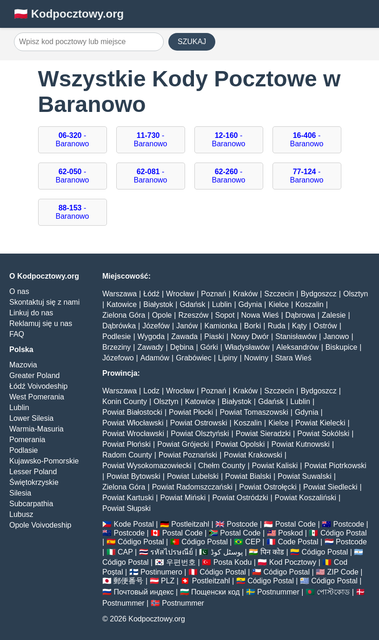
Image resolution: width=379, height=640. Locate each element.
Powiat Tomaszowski (253, 412)
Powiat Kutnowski (301, 444)
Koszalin (309, 304)
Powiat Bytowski (133, 476)
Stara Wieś (293, 358)
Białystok (158, 304)
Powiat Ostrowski (198, 423)
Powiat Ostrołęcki (268, 487)
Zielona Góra (124, 315)
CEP (252, 542)
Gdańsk (192, 304)
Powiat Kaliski (275, 466)
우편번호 (181, 562)
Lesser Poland (33, 472)
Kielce (278, 304)
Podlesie (116, 336)
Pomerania (27, 440)
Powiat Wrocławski (133, 434)
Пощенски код (215, 592)
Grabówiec (193, 358)
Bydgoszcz (318, 294)
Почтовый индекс (143, 592)
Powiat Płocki (191, 412)
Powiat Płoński (126, 444)
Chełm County (221, 466)
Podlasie (23, 450)
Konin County (124, 401)
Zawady (151, 347)
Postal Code (295, 524)
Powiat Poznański (188, 455)
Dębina (182, 347)
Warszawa (119, 294)
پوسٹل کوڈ (227, 552)
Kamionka (220, 326)
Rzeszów (194, 315)
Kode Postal (133, 524)
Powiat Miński (183, 498)
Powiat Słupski (126, 508)
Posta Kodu (232, 562)
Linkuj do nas (31, 313)
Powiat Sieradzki (263, 434)
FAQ (16, 334)
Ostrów (325, 326)
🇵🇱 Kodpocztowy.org (69, 13)
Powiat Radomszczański (192, 487)
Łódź (151, 294)
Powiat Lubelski (193, 476)
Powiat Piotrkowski (335, 466)
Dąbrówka (119, 326)
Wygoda (151, 336)
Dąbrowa (300, 315)
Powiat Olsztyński (200, 434)
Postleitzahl (190, 524)
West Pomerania (36, 397)
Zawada (184, 336)
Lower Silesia (31, 418)
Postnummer (278, 592)
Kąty (299, 326)
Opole (162, 315)
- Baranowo (72, 139)
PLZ (167, 581)
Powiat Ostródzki (240, 498)
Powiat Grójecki (183, 444)
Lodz (151, 391)
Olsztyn (355, 294)
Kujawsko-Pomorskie (44, 461)
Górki (209, 347)
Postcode (242, 524)
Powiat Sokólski (323, 434)
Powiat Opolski (240, 444)
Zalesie (334, 315)
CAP (125, 552)
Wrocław (180, 294)
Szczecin (279, 294)
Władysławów (247, 347)
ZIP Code (343, 572)
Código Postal (343, 533)
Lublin (19, 407)
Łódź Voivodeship (38, 386)
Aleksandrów (297, 347)
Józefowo (118, 358)
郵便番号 (128, 581)
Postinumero (161, 572)
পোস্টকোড (333, 592)
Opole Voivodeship (40, 525)
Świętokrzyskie (34, 482)
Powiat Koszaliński (306, 498)
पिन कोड (272, 552)
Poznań (213, 294)
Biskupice (341, 347)
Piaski (214, 336)
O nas (19, 291)
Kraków (245, 294)
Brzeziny (116, 347)
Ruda (276, 326)
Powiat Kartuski (127, 498)
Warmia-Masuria (36, 429)
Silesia (20, 493)
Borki (252, 326)
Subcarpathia (31, 504)
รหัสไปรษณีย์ (171, 552)
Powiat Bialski (248, 476)
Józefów (156, 326)
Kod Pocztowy (292, 562)
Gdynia (250, 304)
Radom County (127, 455)
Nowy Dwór (250, 336)
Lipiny (228, 358)
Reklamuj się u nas (40, 323)
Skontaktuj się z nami (44, 302)
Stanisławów (296, 336)
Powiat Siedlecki (330, 487)
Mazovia (23, 365)
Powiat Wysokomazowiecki (147, 466)
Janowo (336, 336)
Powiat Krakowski (253, 455)
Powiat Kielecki (320, 423)
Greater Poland (34, 375)
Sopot (225, 315)
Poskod (290, 533)
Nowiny (256, 358)
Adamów (154, 358)
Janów (187, 326)
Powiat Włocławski (133, 423)
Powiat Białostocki (132, 412)
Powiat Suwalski (305, 476)
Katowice (121, 304)
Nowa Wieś (260, 315)
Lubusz (21, 514)
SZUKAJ (192, 42)
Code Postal (298, 542)
